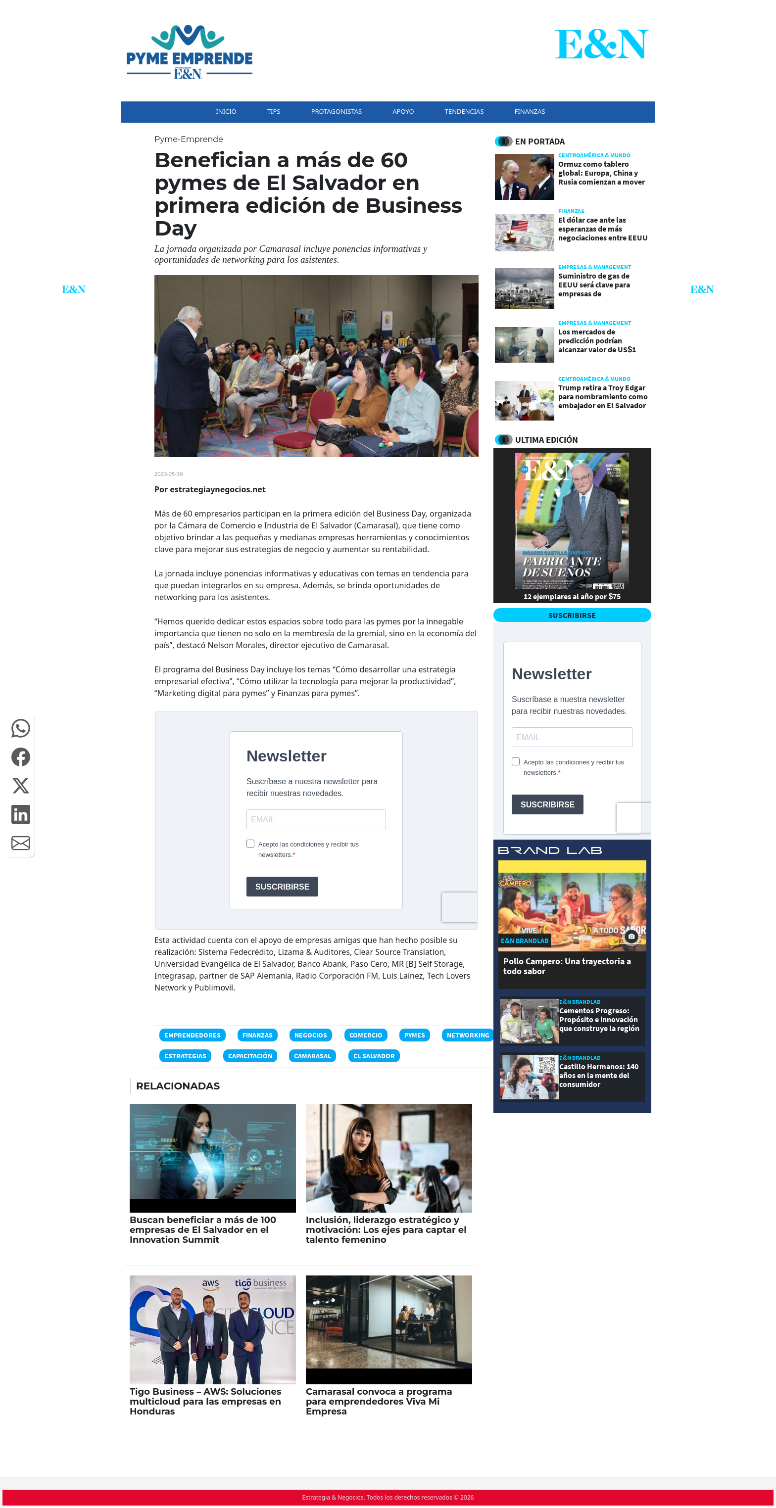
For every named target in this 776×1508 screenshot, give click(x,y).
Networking (468, 1035)
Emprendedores (192, 1035)
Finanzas (257, 1035)
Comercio (366, 1035)
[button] (20, 728)
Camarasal (312, 1055)
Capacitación (250, 1055)
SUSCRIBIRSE (572, 615)
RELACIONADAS (178, 1086)
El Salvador (374, 1055)
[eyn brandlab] (550, 852)
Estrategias (185, 1055)
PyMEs (414, 1035)
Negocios (310, 1035)
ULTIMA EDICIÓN (546, 439)
